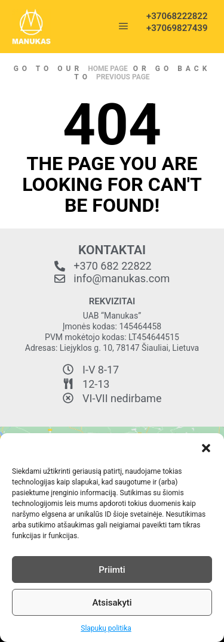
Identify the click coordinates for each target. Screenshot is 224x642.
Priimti (112, 569)
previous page (123, 77)
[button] (206, 448)
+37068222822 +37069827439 (173, 22)
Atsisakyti (111, 602)
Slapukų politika (106, 628)
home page (108, 68)
